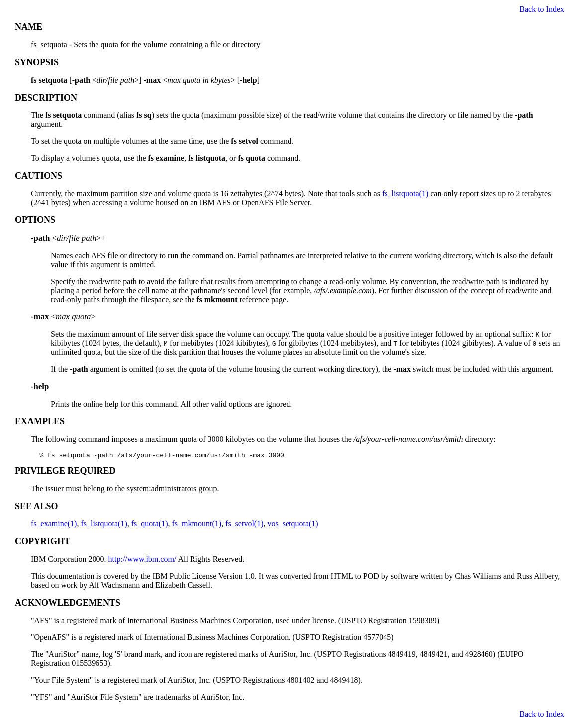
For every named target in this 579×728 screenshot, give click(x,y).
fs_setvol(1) (244, 525)
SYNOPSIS (37, 62)
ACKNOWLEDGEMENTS (67, 604)
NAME (28, 27)
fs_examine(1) (54, 525)
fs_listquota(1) (405, 193)
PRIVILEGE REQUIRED (65, 472)
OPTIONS (35, 220)
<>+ (68, 238)
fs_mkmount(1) (197, 525)
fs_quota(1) (149, 525)
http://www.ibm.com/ (142, 560)
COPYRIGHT (42, 543)
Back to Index (541, 9)
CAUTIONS (38, 176)
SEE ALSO (36, 508)
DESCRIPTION (46, 98)
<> (63, 316)
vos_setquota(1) (292, 525)
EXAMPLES (40, 421)
